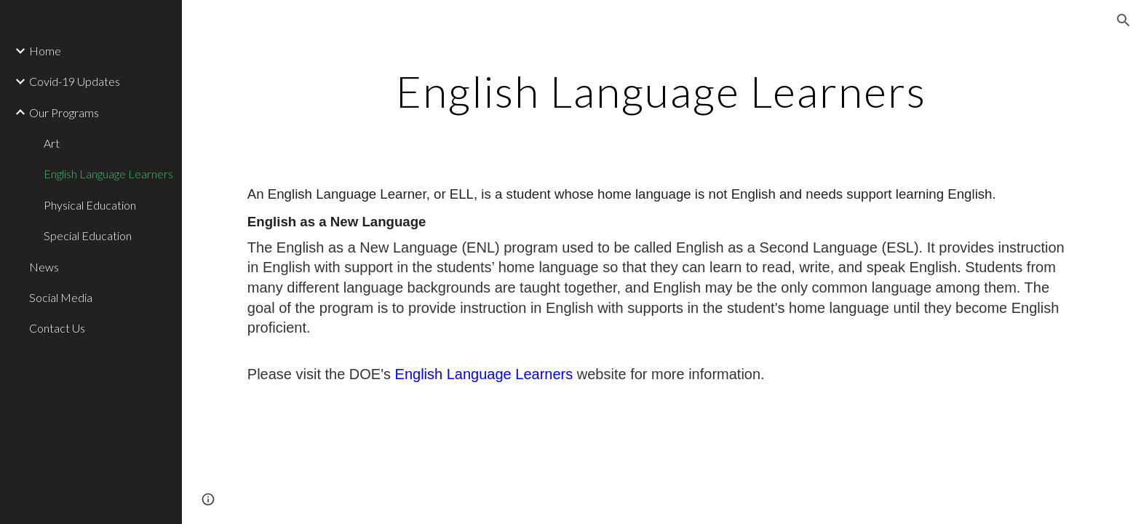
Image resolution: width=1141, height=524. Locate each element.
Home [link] (45, 50)
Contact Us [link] (57, 328)
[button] (1123, 20)
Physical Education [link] (90, 205)
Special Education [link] (88, 235)
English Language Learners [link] (108, 173)
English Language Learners (486, 374)
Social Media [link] (60, 297)
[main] (661, 91)
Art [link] (52, 143)
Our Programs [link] (64, 112)
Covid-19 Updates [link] (74, 81)
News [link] (44, 267)
